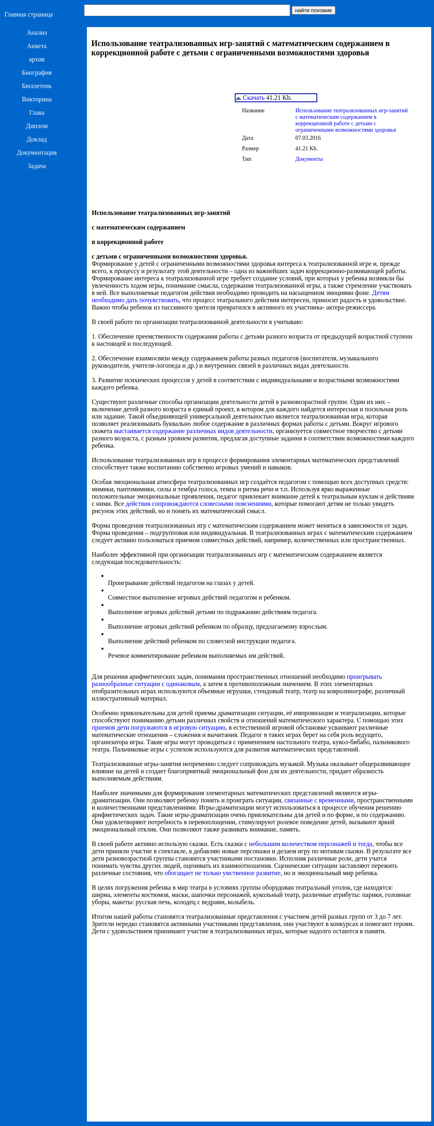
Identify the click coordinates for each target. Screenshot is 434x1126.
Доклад (37, 139)
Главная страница (28, 14)
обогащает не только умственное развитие (222, 872)
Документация (37, 152)
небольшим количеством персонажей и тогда (310, 843)
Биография (37, 72)
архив (36, 59)
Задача (37, 165)
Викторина (37, 99)
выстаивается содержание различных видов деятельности (193, 430)
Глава (36, 112)
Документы (309, 159)
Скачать (250, 97)
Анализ (37, 32)
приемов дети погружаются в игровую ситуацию (158, 727)
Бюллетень (37, 85)
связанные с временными (319, 800)
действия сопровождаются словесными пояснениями (198, 503)
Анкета (37, 45)
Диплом (37, 125)
